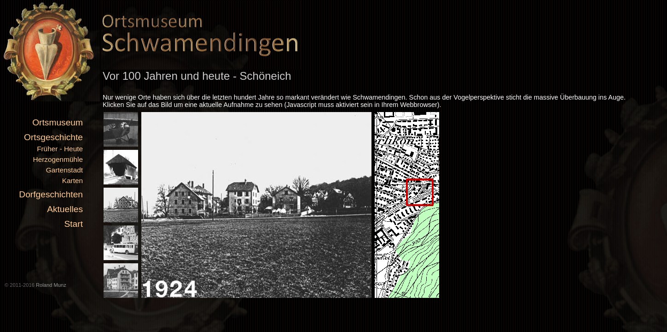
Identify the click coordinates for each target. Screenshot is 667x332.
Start (73, 224)
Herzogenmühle (58, 159)
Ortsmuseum (57, 122)
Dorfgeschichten (51, 194)
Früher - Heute (60, 149)
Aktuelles (65, 209)
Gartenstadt (64, 170)
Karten (72, 180)
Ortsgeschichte (53, 137)
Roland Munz (51, 285)
